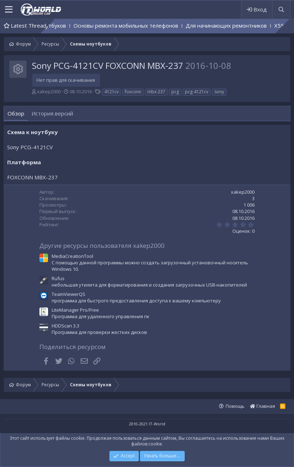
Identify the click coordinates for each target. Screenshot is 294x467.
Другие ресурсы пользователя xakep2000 (102, 245)
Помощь (235, 406)
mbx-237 (156, 92)
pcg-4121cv (196, 92)
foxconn (133, 92)
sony (219, 92)
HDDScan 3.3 (65, 325)
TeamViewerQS (68, 294)
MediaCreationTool (72, 256)
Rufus (58, 278)
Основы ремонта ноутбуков (64, 25)
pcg (175, 92)
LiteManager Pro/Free (75, 310)
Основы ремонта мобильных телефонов (160, 25)
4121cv (111, 92)
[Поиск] (281, 9)
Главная (262, 406)
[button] (8, 10)
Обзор (16, 113)
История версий (52, 113)
